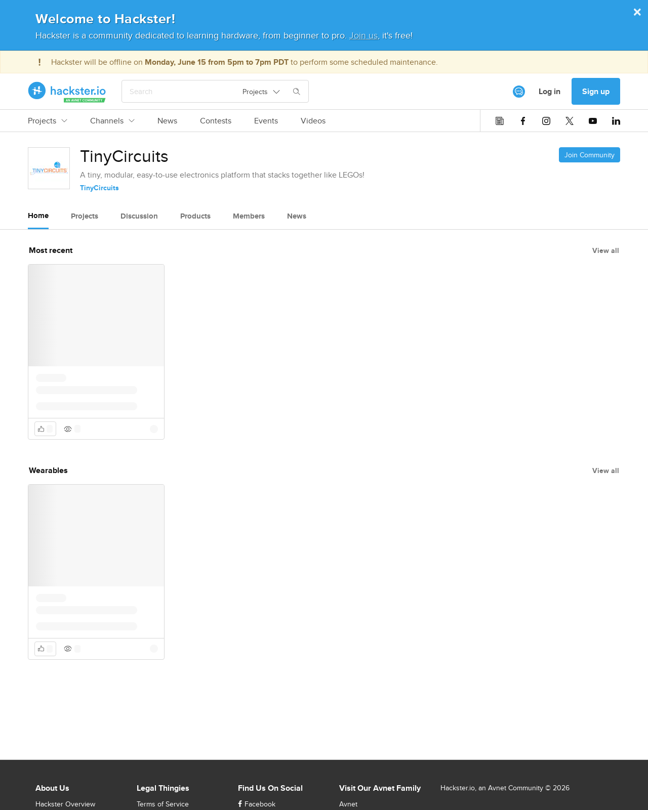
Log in (549, 91)
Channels (112, 120)
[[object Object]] (519, 92)
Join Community (589, 155)
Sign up (596, 91)
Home (38, 215)
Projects (47, 120)
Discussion (139, 216)
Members (249, 216)
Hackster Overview (65, 804)
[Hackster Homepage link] (67, 91)
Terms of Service (163, 804)
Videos (313, 120)
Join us (363, 35)
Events (266, 120)
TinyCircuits (99, 188)
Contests (215, 120)
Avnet (348, 804)
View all (605, 250)
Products (195, 216)
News (167, 120)
